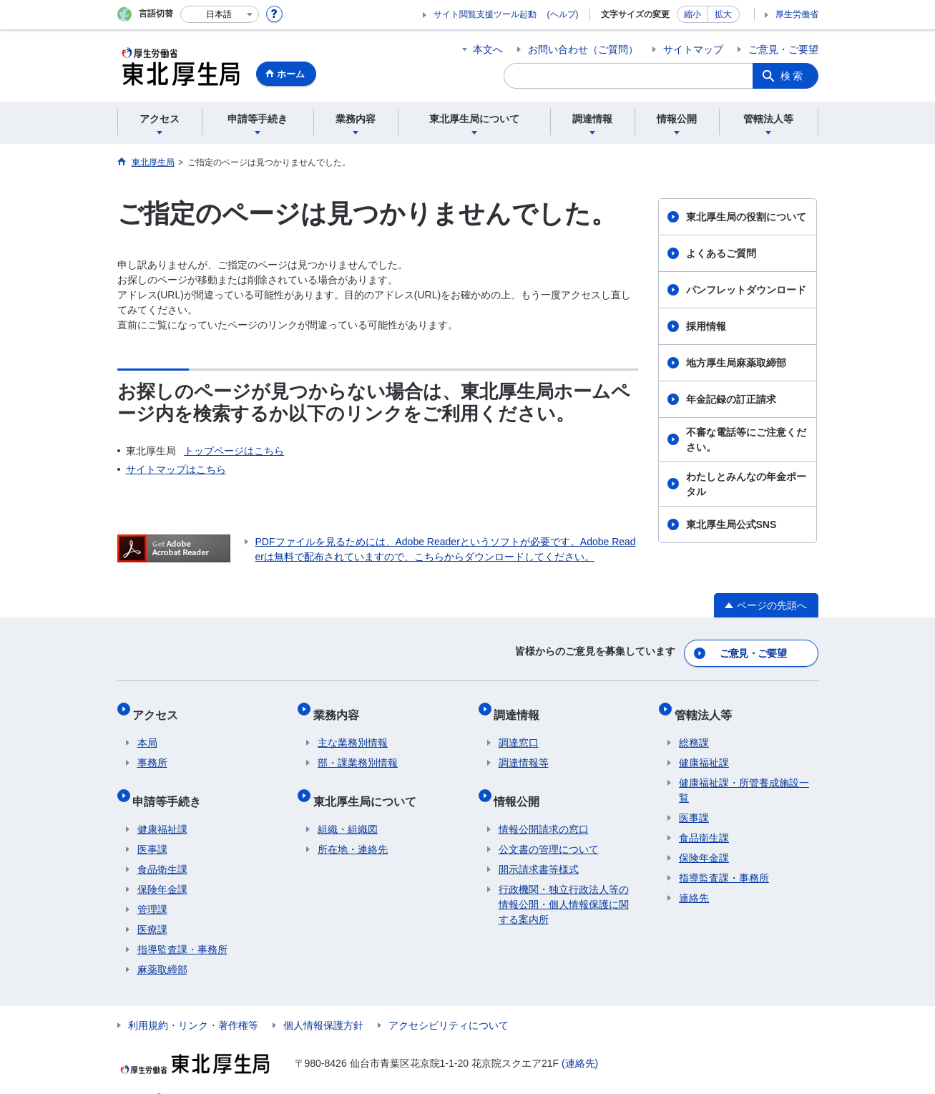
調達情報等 (524, 750)
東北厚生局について (369, 783)
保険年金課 (162, 867)
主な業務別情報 (353, 730)
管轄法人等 (707, 706)
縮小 (692, 14)
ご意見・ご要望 (783, 49)
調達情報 (521, 706)
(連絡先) (580, 1041)
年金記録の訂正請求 (731, 399)
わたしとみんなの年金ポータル (746, 484)
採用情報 (706, 326)
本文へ (488, 49)
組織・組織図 (348, 807)
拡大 (723, 14)
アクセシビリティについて (448, 1003)
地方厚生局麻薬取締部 (736, 362)
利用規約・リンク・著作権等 (193, 1003)
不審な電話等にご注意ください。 (746, 439)
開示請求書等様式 (539, 847)
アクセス (160, 706)
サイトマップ (693, 49)
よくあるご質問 (721, 253)
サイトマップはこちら (176, 469)
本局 (147, 730)
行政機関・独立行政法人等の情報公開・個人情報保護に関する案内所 (564, 882)
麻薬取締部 (162, 947)
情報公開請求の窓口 (544, 807)
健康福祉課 (162, 807)
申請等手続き (171, 783)
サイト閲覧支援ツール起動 (485, 14)
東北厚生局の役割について (746, 217)
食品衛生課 (162, 847)
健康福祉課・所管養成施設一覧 (744, 777)
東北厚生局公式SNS (731, 524)
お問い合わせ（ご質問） (583, 49)
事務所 (152, 750)
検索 (792, 76)
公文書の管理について (549, 827)
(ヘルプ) (563, 14)
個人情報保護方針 (323, 1003)
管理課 (152, 887)
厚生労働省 (796, 14)
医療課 (152, 907)
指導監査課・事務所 (182, 927)
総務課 (694, 730)
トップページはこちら (234, 450)
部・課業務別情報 (358, 750)
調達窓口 (519, 730)
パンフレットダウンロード (746, 290)
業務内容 (340, 706)
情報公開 (521, 783)
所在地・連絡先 (353, 827)
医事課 (152, 827)
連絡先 (694, 885)
